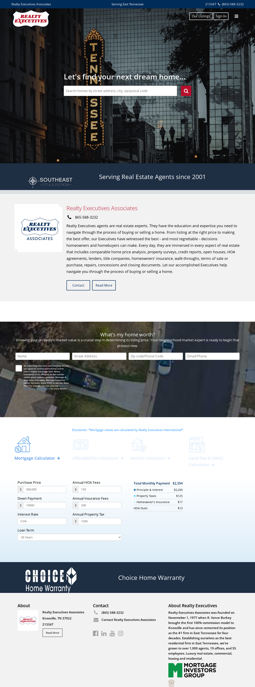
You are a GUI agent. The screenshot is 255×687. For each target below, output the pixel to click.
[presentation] (47, 379)
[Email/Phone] (212, 336)
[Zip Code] (156, 336)
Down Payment (30, 478)
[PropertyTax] (100, 501)
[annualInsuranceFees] (100, 485)
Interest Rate (28, 494)
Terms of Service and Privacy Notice (46, 367)
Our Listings (201, 16)
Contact (79, 285)
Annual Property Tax (88, 494)
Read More (109, 285)
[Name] (42, 336)
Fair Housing (26, 675)
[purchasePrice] (45, 469)
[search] (186, 91)
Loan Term (26, 510)
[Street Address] (99, 336)
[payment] (45, 485)
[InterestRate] (42, 501)
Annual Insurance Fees (90, 478)
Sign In (221, 16)
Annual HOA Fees (86, 462)
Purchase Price (29, 462)
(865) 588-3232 (230, 4)
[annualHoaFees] (100, 469)
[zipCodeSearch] (120, 91)
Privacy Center (65, 675)
